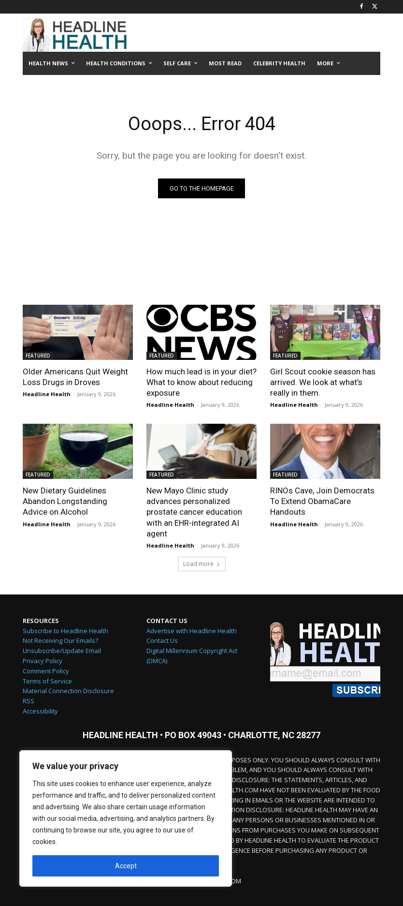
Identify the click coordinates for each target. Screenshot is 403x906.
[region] (125, 818)
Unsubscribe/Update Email (62, 650)
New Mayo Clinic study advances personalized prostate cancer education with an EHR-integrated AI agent (194, 512)
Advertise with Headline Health (191, 630)
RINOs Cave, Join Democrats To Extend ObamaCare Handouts (322, 501)
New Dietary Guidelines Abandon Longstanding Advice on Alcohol (65, 501)
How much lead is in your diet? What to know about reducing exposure (201, 382)
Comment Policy (46, 671)
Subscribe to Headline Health (65, 630)
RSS (28, 701)
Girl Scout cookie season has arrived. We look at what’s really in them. (322, 382)
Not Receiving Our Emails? (60, 640)
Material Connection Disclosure (68, 690)
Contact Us (162, 640)
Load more (201, 564)
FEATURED (38, 355)
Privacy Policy (42, 660)
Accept (126, 866)
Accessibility (40, 711)
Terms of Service (47, 681)
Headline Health (47, 394)
